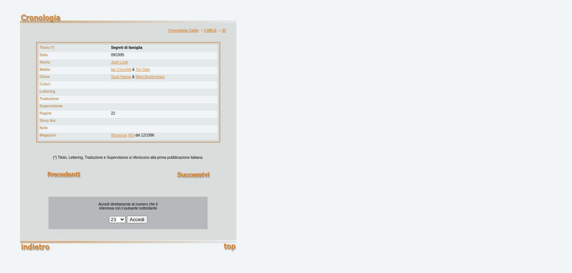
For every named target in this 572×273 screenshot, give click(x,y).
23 (224, 30)
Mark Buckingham (150, 77)
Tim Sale (143, 70)
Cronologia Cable (184, 30)
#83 (131, 135)
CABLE (210, 30)
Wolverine (119, 135)
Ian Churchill (121, 70)
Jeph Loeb (119, 62)
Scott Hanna (121, 77)
